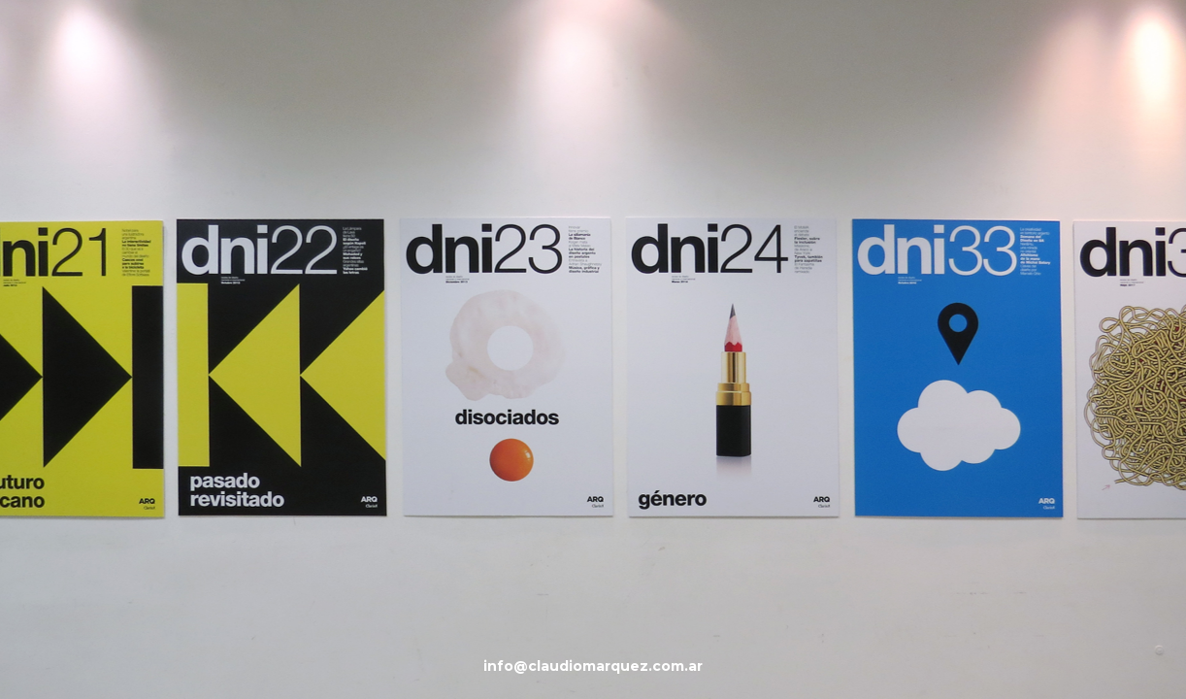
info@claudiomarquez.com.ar (593, 666)
